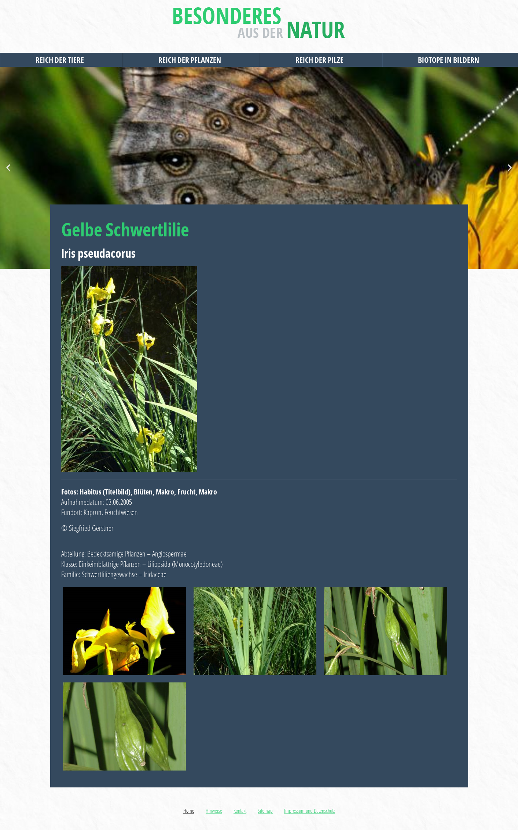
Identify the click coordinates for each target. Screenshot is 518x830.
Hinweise (214, 810)
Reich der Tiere (62, 60)
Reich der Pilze (321, 60)
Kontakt (240, 810)
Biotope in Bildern (450, 60)
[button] (8, 168)
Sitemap (265, 810)
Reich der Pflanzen (191, 60)
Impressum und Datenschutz (309, 810)
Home (188, 810)
